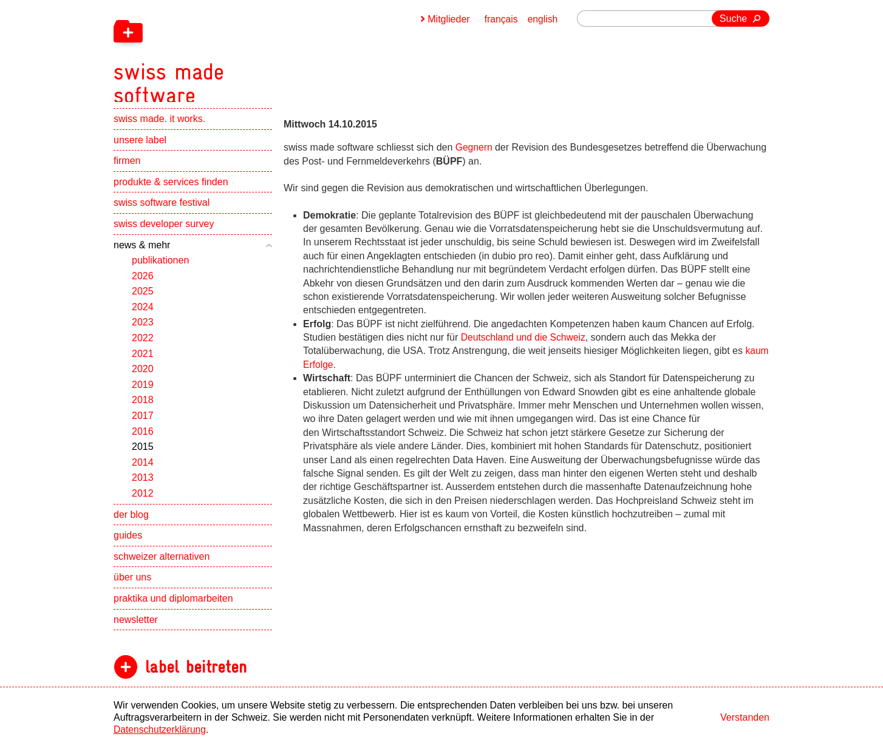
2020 (143, 376)
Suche (733, 18)
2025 (143, 298)
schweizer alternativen (162, 564)
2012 (143, 500)
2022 (143, 345)
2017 (143, 423)
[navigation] (235, 54)
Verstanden (744, 717)
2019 (143, 392)
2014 (143, 469)
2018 (143, 408)
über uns (132, 584)
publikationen (160, 267)
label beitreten (196, 674)
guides (128, 542)
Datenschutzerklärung (161, 729)
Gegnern (475, 147)
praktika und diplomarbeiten (173, 605)
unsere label (140, 147)
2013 (143, 485)
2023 (143, 330)
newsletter (136, 627)
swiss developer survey (164, 231)
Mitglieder (447, 19)
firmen (127, 168)
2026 (143, 283)
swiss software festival (162, 210)
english (542, 19)
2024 (143, 314)
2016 (143, 438)
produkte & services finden (171, 189)
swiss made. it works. (159, 126)
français (500, 19)
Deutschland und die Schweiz (524, 337)
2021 (143, 361)
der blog (131, 522)
